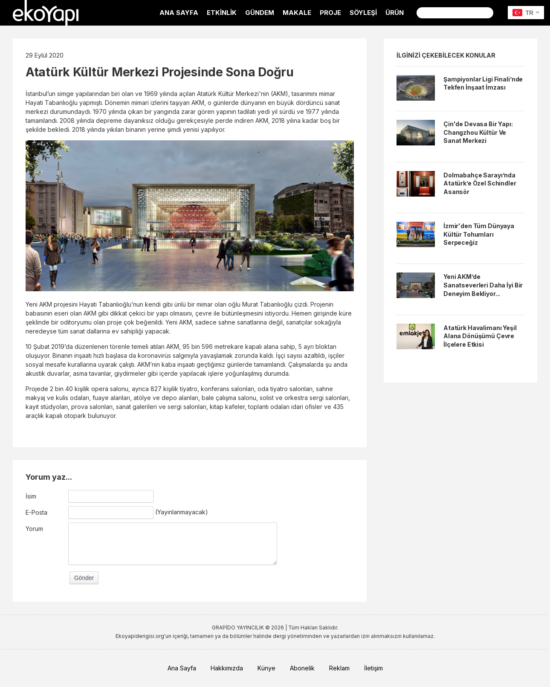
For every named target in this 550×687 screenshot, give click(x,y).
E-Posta (36, 512)
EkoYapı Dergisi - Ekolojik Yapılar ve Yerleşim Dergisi (45, 13)
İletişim (373, 668)
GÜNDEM (259, 13)
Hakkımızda (227, 668)
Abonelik (302, 668)
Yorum (34, 528)
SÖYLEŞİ (363, 13)
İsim (31, 496)
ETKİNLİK (222, 13)
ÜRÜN (394, 13)
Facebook (504, 12)
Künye (266, 668)
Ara (487, 12)
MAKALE (297, 13)
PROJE (330, 13)
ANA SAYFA (178, 13)
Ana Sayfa (182, 668)
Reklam (339, 668)
